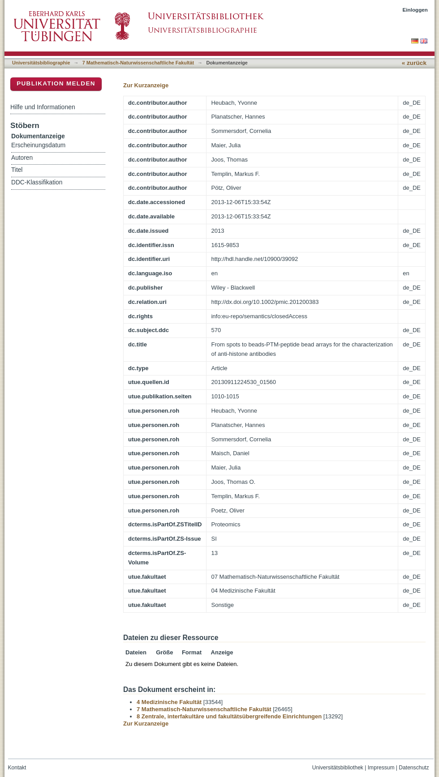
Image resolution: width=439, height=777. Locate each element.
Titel (16, 169)
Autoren (22, 157)
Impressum (381, 767)
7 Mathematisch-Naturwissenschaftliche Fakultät (138, 62)
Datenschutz (414, 767)
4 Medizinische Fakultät (169, 702)
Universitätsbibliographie (41, 62)
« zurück (414, 63)
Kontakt (17, 767)
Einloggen (415, 10)
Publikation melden (56, 83)
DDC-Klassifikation (36, 182)
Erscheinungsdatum (38, 145)
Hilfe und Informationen (42, 107)
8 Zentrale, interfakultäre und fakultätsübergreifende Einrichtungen (229, 716)
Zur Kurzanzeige (145, 85)
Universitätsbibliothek (337, 767)
